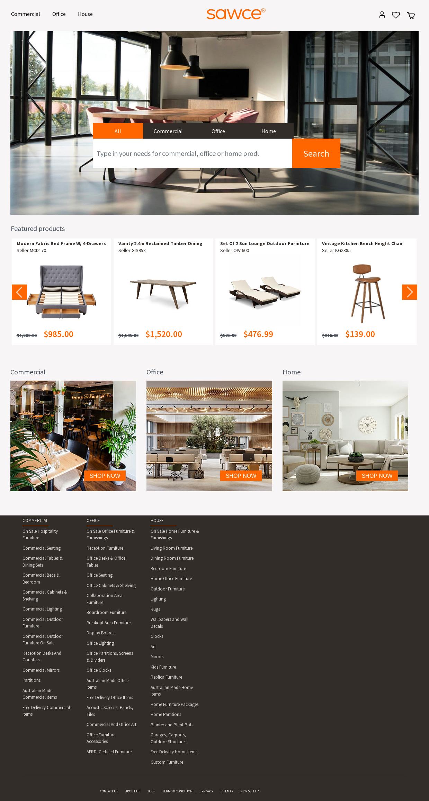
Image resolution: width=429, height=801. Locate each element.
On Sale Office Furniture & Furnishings (111, 534)
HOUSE (157, 520)
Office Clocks (99, 670)
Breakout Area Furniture (109, 623)
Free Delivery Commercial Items (46, 711)
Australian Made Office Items (107, 684)
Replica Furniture (166, 677)
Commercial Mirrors (41, 670)
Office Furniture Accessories (101, 738)
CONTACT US (109, 791)
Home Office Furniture (171, 578)
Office (60, 13)
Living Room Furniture (172, 548)
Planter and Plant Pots (172, 725)
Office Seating (100, 575)
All (118, 131)
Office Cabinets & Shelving (111, 585)
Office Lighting (100, 643)
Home (268, 131)
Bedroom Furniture (168, 568)
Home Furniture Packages (174, 704)
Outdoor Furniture (168, 589)
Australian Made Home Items (172, 690)
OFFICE (93, 520)
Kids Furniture (163, 667)
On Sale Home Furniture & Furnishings (175, 534)
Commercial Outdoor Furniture (43, 622)
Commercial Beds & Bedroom (41, 578)
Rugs (155, 609)
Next (409, 292)
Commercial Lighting (42, 609)
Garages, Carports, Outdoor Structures (168, 738)
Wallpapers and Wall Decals (169, 622)
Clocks (157, 636)
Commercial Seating (42, 548)
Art (153, 647)
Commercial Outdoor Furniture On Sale (43, 639)
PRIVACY (207, 791)
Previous (19, 292)
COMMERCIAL (35, 520)
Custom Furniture (167, 762)
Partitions (32, 680)
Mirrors (157, 657)
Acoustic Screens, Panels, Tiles (110, 711)
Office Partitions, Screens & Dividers (110, 656)
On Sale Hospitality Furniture (40, 534)
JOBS (151, 791)
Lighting (158, 599)
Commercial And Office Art (111, 724)
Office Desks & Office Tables (106, 561)
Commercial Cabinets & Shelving (45, 595)
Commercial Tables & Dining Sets (43, 561)
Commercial (27, 13)
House (86, 13)
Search (316, 153)
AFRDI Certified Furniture (109, 752)
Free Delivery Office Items (110, 697)
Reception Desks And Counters (42, 656)
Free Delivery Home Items (174, 752)
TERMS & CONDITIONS (178, 791)
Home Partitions (166, 714)
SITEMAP (227, 791)
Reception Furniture (105, 548)
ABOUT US (132, 791)
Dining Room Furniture (172, 558)
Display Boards (100, 633)
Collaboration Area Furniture (105, 599)
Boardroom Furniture (106, 612)
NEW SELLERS (250, 791)
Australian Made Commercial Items (40, 694)
